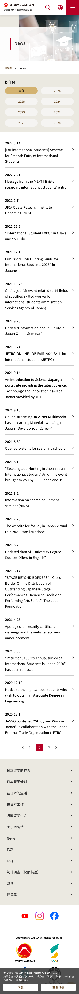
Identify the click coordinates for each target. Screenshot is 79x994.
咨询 (10, 883)
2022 (57, 112)
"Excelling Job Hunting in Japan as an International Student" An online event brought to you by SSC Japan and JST (36, 474)
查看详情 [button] (58, 987)
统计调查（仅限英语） (24, 871)
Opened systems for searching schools (35, 448)
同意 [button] (21, 987)
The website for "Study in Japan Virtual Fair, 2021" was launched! (36, 528)
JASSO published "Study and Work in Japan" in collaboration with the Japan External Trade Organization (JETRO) (36, 726)
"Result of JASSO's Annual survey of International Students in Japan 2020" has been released (35, 663)
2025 (21, 101)
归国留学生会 (17, 815)
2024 (57, 101)
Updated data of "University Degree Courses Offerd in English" (33, 554)
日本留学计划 (17, 781)
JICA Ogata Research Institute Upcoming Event (28, 210)
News (11, 838)
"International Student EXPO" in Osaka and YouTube (36, 235)
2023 (21, 112)
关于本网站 (15, 826)
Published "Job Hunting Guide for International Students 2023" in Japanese (31, 264)
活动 (10, 849)
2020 (57, 123)
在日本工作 (15, 804)
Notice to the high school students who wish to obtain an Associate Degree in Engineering (36, 695)
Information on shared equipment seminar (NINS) (32, 502)
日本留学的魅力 (19, 770)
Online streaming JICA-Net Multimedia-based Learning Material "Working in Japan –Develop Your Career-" (36, 422)
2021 (21, 123)
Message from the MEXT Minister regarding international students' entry (35, 184)
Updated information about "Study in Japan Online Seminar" (34, 330)
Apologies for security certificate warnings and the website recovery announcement (32, 632)
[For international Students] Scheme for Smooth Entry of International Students (34, 155)
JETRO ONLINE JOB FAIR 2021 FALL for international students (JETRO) (35, 356)
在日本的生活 (17, 792)
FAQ (10, 860)
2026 (57, 91)
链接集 (12, 894)
